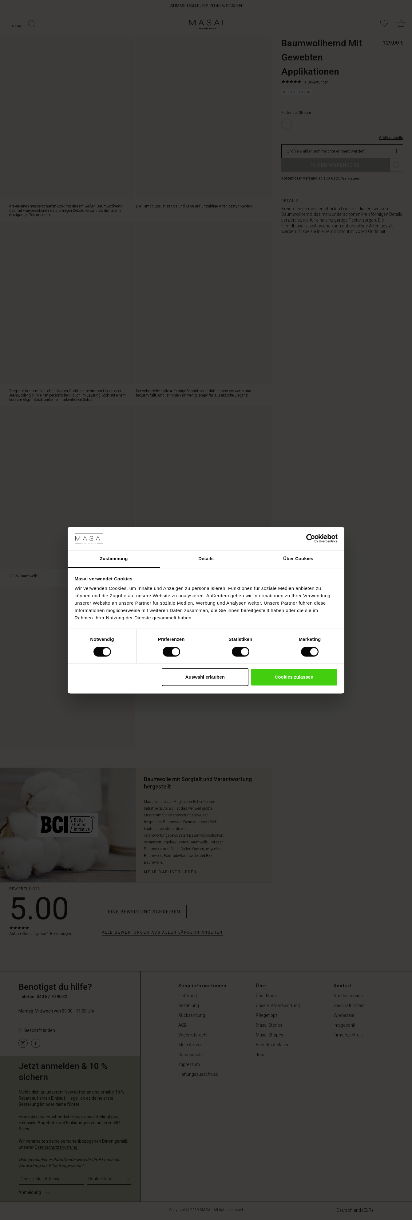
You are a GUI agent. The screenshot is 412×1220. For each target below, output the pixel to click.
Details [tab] (206, 558)
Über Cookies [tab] (298, 558)
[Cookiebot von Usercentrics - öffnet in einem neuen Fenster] (311, 538)
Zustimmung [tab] (114, 558)
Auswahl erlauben (205, 677)
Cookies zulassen (294, 677)
